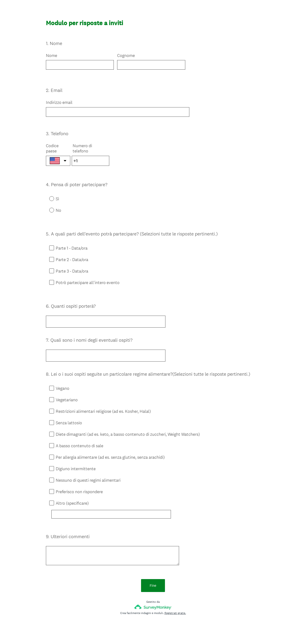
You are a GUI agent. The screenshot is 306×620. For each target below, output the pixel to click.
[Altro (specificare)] (117, 492)
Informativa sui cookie (170, 608)
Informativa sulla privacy (137, 608)
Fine (153, 557)
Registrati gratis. (175, 585)
